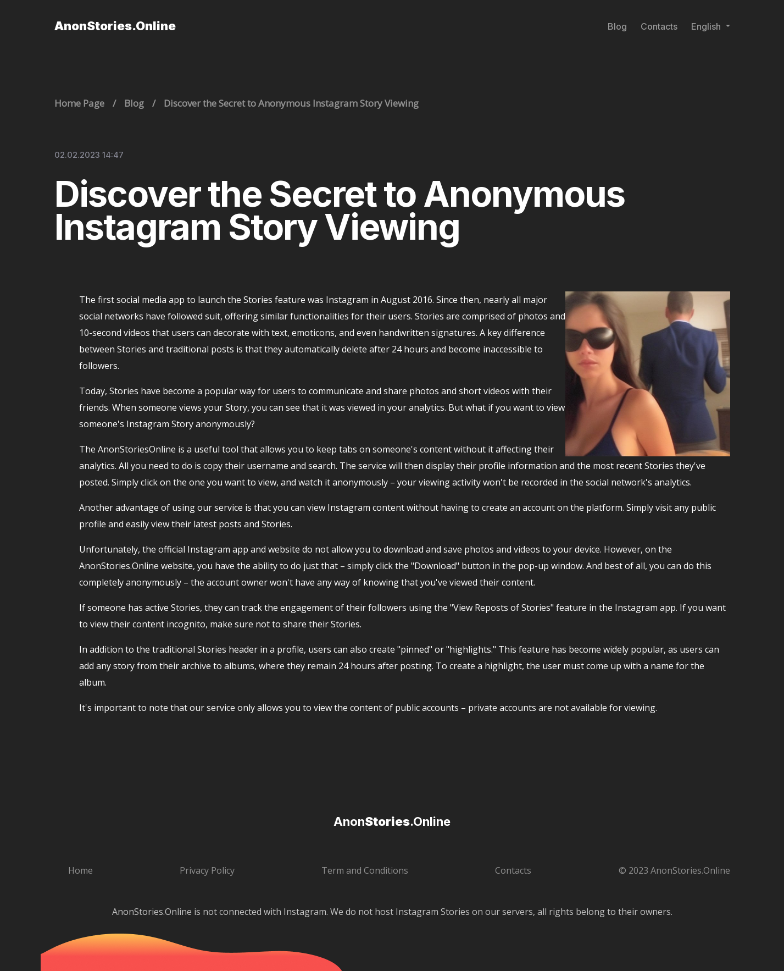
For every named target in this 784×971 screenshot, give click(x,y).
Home (80, 870)
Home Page (79, 103)
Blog (617, 26)
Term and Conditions (364, 870)
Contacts (659, 26)
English (707, 26)
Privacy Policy (207, 870)
